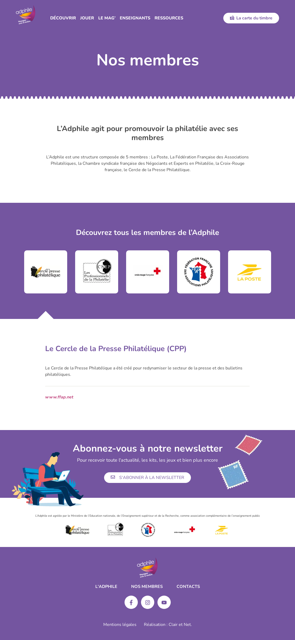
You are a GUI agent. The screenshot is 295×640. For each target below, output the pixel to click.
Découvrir (63, 18)
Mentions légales (119, 625)
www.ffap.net (59, 397)
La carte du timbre (251, 18)
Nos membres (147, 587)
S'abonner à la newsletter (147, 478)
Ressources (169, 18)
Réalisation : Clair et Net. (168, 625)
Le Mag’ (107, 18)
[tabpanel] (45, 271)
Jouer (87, 18)
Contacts (188, 587)
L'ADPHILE (106, 587)
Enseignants (135, 18)
